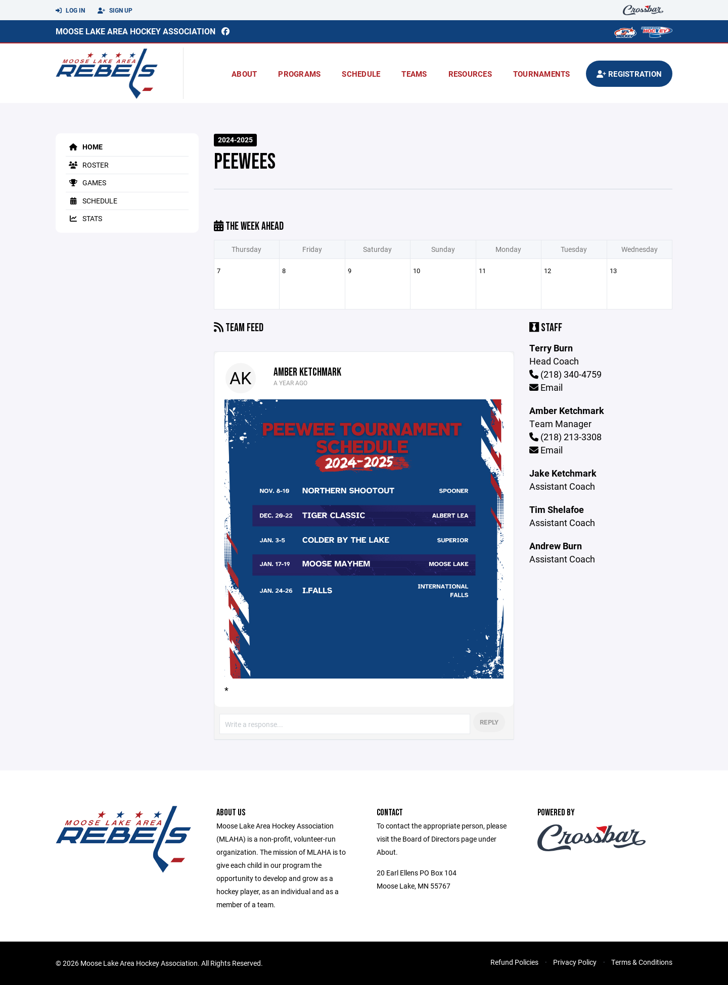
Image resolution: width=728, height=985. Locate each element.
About (244, 74)
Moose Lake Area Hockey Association (135, 31)
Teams (414, 74)
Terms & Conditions (641, 962)
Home (84, 146)
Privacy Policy (575, 962)
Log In (70, 10)
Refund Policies (514, 962)
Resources (470, 74)
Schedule (361, 74)
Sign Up (115, 10)
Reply (489, 722)
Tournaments (541, 74)
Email (546, 387)
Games (86, 182)
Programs (299, 74)
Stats (84, 218)
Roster (87, 165)
